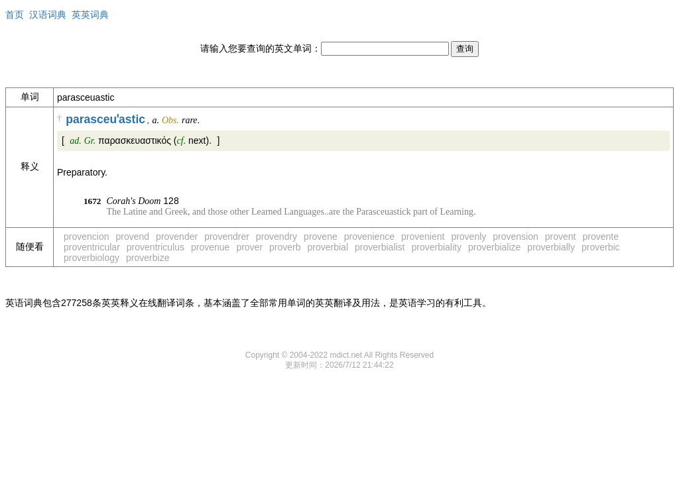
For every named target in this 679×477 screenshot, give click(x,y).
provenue (210, 247)
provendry (276, 236)
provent (560, 236)
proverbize (147, 257)
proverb (284, 247)
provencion (86, 236)
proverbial (328, 247)
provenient (422, 236)
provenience (369, 236)
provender (177, 236)
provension (515, 236)
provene (321, 236)
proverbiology (91, 257)
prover (249, 247)
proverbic (601, 247)
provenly (468, 236)
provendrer (226, 236)
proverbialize (494, 247)
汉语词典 (47, 14)
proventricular (92, 247)
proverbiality (437, 247)
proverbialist (379, 247)
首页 (14, 14)
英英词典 (90, 14)
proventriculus (155, 247)
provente (601, 236)
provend (133, 236)
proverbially (551, 247)
